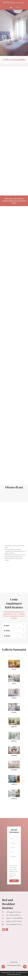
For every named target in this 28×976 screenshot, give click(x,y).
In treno (7, 631)
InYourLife (18, 974)
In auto (6, 625)
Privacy (10, 871)
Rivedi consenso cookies (14, 965)
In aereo (7, 636)
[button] (11, 7)
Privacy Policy (14, 962)
